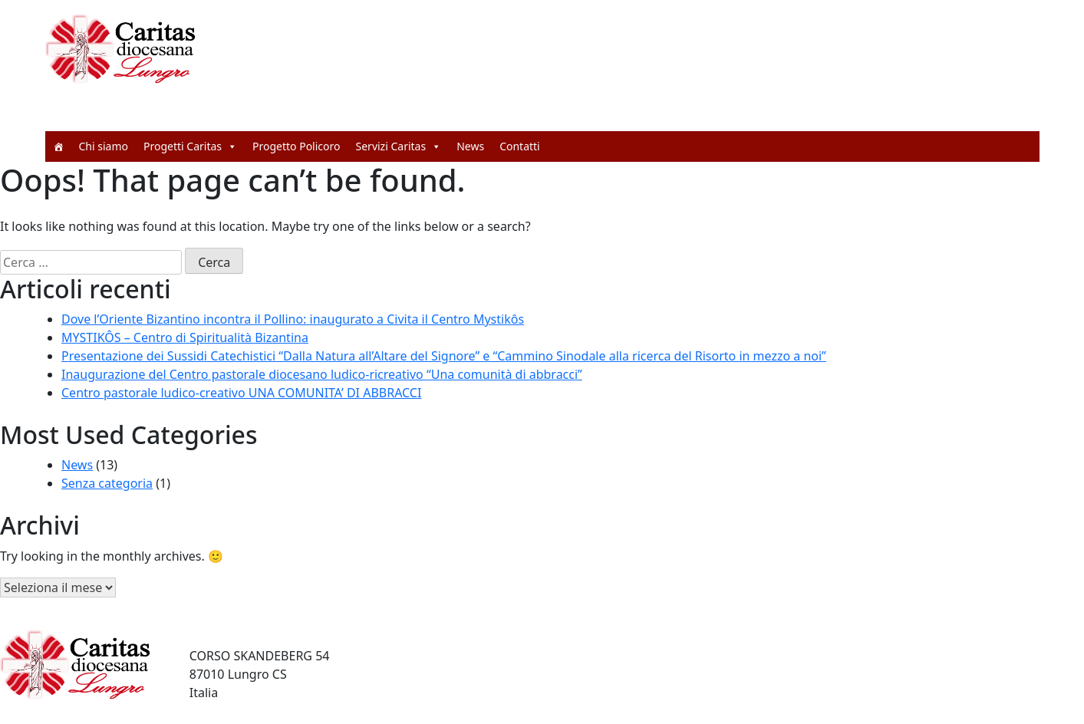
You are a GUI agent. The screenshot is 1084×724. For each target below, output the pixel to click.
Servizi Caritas (399, 146)
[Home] (58, 146)
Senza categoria (107, 483)
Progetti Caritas (190, 146)
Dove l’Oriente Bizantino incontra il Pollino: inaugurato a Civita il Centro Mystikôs (292, 319)
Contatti (519, 146)
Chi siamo (103, 146)
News (470, 146)
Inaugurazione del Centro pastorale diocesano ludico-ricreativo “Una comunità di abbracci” (321, 374)
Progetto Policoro (296, 146)
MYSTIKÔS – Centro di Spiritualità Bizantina (184, 337)
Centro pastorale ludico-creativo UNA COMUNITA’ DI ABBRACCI (241, 392)
